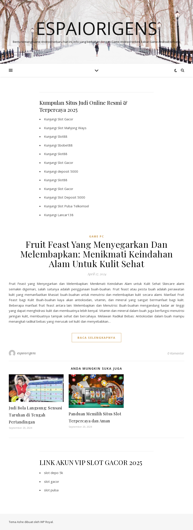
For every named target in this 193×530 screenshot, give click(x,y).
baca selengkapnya (96, 338)
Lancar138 (66, 215)
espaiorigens (26, 353)
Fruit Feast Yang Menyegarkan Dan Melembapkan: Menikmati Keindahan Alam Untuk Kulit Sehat (96, 253)
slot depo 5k (53, 472)
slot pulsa (51, 490)
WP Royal (46, 522)
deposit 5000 (68, 171)
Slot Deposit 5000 (71, 197)
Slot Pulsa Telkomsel (73, 206)
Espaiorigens (96, 28)
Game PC (96, 236)
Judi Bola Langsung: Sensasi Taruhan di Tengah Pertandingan (35, 415)
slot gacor (51, 481)
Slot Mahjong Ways (72, 128)
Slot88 (62, 136)
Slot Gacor (65, 119)
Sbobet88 (65, 145)
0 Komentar (175, 353)
